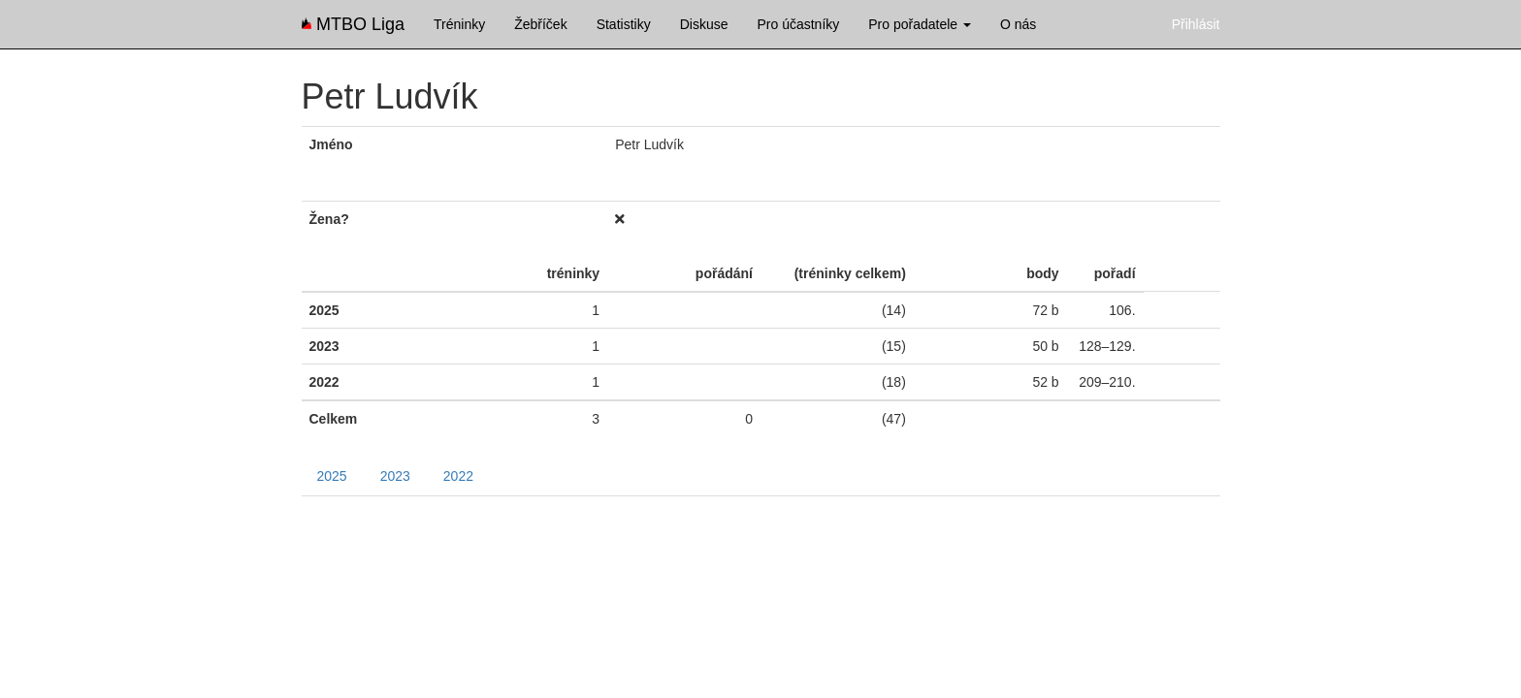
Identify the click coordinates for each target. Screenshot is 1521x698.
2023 (395, 476)
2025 (332, 476)
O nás (1018, 24)
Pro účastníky (798, 24)
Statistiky (624, 24)
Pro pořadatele (919, 24)
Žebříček (540, 24)
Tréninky (459, 24)
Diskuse (704, 24)
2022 (458, 476)
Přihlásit (1196, 24)
